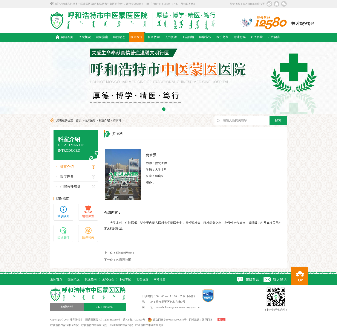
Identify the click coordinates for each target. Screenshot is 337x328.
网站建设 (194, 319)
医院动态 (119, 37)
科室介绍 (104, 120)
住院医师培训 (70, 186)
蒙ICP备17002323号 (134, 319)
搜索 (278, 120)
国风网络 (207, 319)
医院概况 (85, 37)
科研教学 (154, 37)
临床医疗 (136, 37)
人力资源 (171, 37)
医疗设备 (67, 176)
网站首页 (64, 37)
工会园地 (188, 37)
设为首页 (235, 3)
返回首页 (56, 279)
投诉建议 (280, 279)
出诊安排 (63, 237)
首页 (78, 120)
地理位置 (259, 3)
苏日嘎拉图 (117, 259)
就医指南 (102, 37)
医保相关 (88, 237)
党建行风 (240, 37)
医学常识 (205, 37)
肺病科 (117, 120)
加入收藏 (247, 3)
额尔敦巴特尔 (119, 253)
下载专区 (125, 279)
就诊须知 (63, 216)
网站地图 (159, 279)
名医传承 (257, 37)
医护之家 (222, 37)
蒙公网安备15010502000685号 (170, 319)
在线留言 (274, 37)
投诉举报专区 (303, 23)
